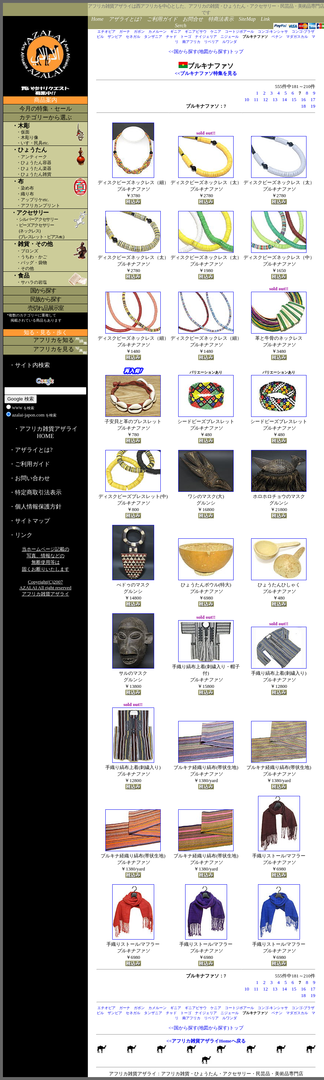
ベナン (277, 37)
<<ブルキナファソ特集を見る (206, 73)
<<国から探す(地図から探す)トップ (205, 51)
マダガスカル (297, 37)
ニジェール (229, 37)
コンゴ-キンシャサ (273, 31)
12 (265, 99)
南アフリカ (191, 42)
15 (294, 99)
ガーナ (124, 31)
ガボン (139, 31)
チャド (171, 37)
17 (313, 99)
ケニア (215, 31)
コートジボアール (239, 31)
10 (246, 99)
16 (303, 99)
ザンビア (115, 37)
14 (284, 99)
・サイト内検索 (29, 365)
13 (275, 99)
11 (256, 99)
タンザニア (153, 37)
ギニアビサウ (196, 31)
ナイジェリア (206, 37)
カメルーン (157, 31)
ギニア (175, 31)
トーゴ (185, 37)
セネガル (133, 37)
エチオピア (106, 31)
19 (313, 106)
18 (303, 106)
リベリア (211, 42)
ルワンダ (229, 42)
